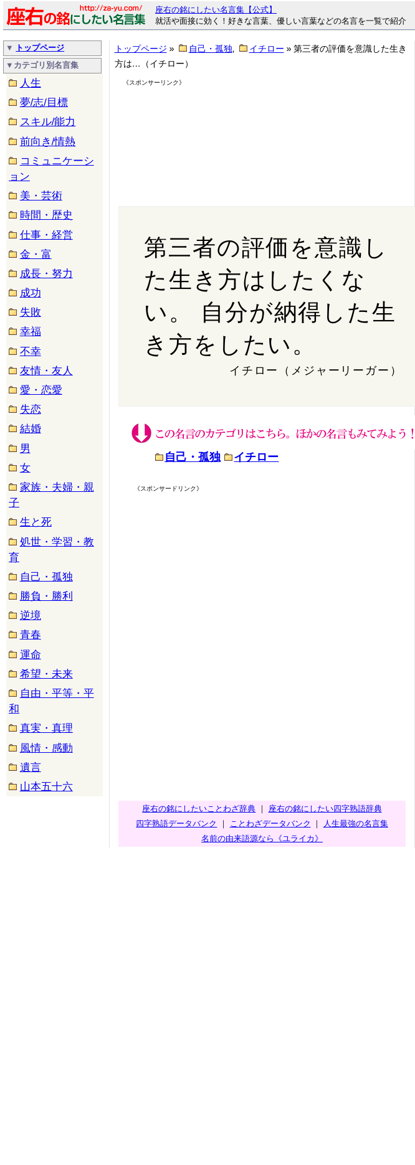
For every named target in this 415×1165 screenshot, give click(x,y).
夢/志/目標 (44, 102)
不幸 (30, 351)
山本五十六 (46, 787)
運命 (30, 655)
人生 (30, 83)
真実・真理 (46, 728)
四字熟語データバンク (176, 823)
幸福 (30, 331)
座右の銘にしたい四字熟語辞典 (325, 808)
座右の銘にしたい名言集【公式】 (216, 9)
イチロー (266, 49)
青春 (30, 635)
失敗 (30, 312)
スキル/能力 (48, 122)
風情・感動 (46, 748)
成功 (30, 293)
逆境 (30, 615)
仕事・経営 (46, 235)
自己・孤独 (46, 577)
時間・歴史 (46, 215)
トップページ (40, 47)
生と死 (36, 522)
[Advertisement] (185, 135)
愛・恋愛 (41, 390)
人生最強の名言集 (355, 823)
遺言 (30, 767)
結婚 (30, 429)
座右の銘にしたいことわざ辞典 (198, 808)
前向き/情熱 (48, 142)
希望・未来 (46, 674)
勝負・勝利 (46, 596)
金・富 (36, 254)
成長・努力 (46, 274)
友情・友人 (46, 371)
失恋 (30, 409)
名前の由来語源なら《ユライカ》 (262, 838)
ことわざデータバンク (270, 823)
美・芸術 (41, 196)
